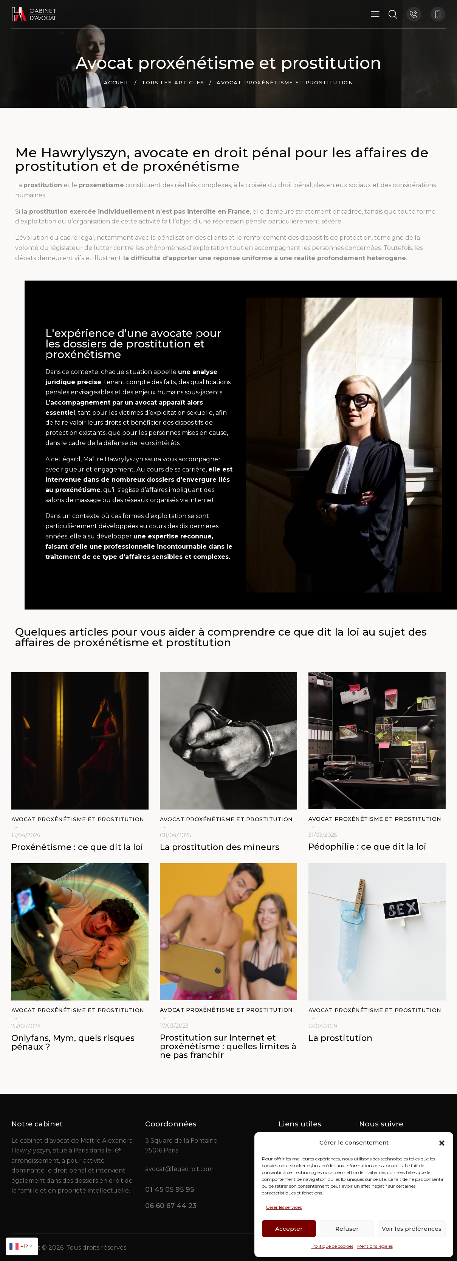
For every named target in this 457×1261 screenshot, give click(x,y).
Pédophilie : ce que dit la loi (367, 847)
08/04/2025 (175, 835)
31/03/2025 (322, 834)
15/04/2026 (25, 835)
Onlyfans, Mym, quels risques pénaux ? (73, 1043)
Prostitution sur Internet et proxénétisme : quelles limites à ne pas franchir (228, 1046)
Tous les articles (173, 82)
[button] (442, 1143)
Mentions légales (375, 1246)
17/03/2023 (174, 1025)
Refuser (347, 1228)
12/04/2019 (322, 1026)
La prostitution (340, 1038)
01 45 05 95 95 (169, 1189)
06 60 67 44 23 (171, 1206)
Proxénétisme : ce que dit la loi (77, 847)
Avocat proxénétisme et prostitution (77, 819)
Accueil (117, 82)
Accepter (289, 1228)
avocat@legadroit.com (179, 1169)
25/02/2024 (26, 1026)
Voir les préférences (412, 1228)
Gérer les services (284, 1207)
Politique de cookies (332, 1246)
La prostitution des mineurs (219, 847)
